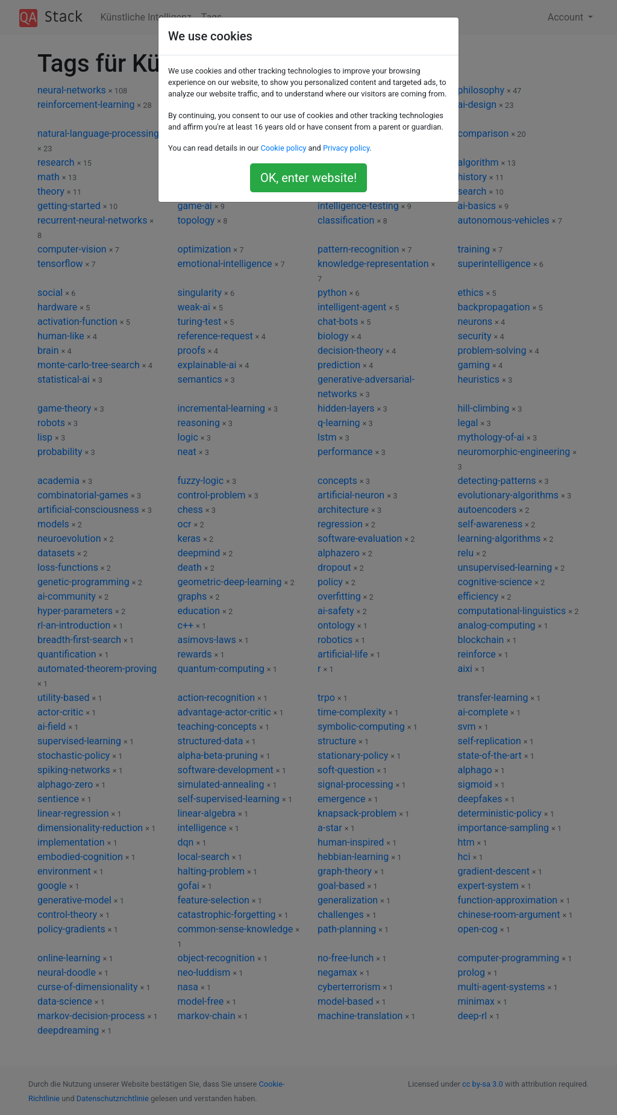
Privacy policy (346, 147)
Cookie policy (283, 147)
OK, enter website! (308, 178)
